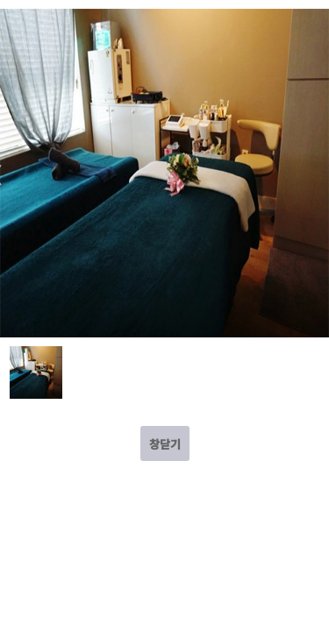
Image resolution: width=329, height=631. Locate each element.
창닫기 (165, 444)
